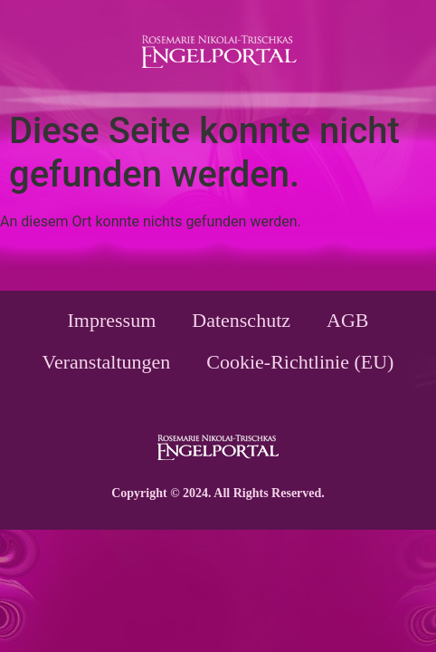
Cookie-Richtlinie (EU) (299, 361)
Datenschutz (241, 320)
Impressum (112, 320)
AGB (347, 320)
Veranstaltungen (107, 361)
